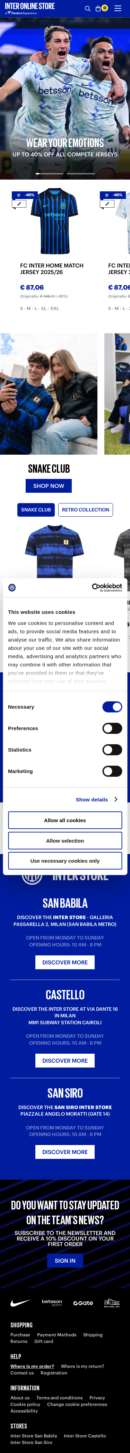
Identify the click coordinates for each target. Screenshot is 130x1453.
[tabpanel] (65, 98)
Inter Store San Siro (31, 1442)
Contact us (22, 1373)
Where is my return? (82, 1366)
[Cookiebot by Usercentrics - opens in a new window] (92, 587)
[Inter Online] (30, 8)
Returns (18, 1341)
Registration (54, 1373)
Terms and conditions (59, 1398)
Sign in (65, 1260)
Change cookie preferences (77, 1404)
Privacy (97, 1398)
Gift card (43, 1341)
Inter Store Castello (85, 1436)
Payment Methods (56, 1335)
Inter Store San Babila (33, 1436)
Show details (92, 799)
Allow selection (65, 840)
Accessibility (24, 1411)
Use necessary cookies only (64, 861)
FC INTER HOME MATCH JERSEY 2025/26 (52, 268)
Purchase (20, 1335)
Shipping (93, 1335)
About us (19, 1398)
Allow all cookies (65, 820)
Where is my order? (32, 1366)
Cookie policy (25, 1404)
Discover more (65, 962)
